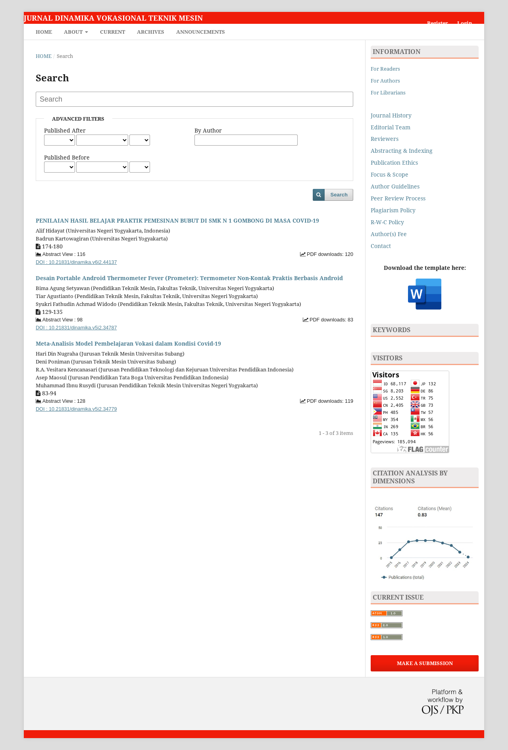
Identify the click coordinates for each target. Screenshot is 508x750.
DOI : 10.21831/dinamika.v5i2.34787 (76, 328)
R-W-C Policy (387, 222)
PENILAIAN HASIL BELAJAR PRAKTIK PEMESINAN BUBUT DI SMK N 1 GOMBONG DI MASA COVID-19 (177, 220)
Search (339, 195)
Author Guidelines (395, 186)
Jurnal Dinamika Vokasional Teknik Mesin (113, 18)
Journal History (391, 115)
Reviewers (385, 138)
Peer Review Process (398, 198)
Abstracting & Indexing (402, 150)
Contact (381, 246)
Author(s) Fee (389, 234)
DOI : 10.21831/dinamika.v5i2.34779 (76, 409)
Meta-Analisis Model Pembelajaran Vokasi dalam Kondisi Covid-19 (128, 343)
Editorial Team (390, 127)
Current (112, 31)
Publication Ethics (394, 162)
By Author (208, 130)
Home (44, 31)
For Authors (385, 80)
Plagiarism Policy (393, 210)
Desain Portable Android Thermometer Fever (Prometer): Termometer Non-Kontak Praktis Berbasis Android (189, 278)
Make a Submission (425, 663)
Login (464, 23)
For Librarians (388, 92)
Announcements (200, 31)
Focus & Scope (389, 174)
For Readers (385, 68)
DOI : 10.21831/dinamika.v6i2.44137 (76, 262)
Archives (150, 31)
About (74, 31)
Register (437, 23)
